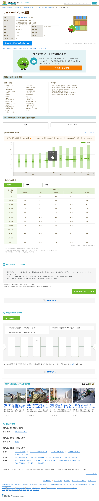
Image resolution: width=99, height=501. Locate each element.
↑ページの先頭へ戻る (91, 474)
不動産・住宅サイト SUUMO (10, 7)
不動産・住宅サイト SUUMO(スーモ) (11, 484)
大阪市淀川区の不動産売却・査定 (17, 43)
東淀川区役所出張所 (21, 432)
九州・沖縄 (36, 490)
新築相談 (28, 488)
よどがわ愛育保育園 (57, 452)
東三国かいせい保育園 (21, 454)
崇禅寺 (17, 442)
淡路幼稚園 (41, 463)
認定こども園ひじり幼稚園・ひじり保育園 (27, 460)
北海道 (3, 490)
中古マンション (71, 484)
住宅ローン (43, 488)
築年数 (27, 185)
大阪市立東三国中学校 (38, 457)
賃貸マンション (30, 484)
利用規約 (67, 481)
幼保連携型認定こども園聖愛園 (24, 463)
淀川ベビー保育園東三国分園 (38, 452)
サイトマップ (58, 481)
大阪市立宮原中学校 (71, 457)
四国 (28, 490)
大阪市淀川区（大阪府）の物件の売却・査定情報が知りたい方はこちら (24, 48)
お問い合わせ (92, 481)
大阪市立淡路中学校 (55, 457)
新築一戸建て (79, 484)
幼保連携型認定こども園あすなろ (69, 460)
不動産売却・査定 (20, 488)
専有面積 (8, 185)
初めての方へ (47, 481)
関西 (24, 490)
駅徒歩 (46, 185)
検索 (95, 3)
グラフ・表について (89, 132)
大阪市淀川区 (49, 7)
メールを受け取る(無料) (61, 68)
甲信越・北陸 (15, 490)
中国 (31, 490)
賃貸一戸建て (46, 484)
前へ (4, 347)
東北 (7, 490)
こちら (72, 364)
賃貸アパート (38, 484)
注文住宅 (4, 488)
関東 (10, 490)
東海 (21, 490)
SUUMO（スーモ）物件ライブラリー (16, 3)
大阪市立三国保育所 (74, 452)
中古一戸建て (87, 484)
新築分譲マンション (61, 484)
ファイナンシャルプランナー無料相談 (67, 488)
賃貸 (24, 484)
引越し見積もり (36, 488)
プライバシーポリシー (79, 481)
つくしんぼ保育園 (20, 452)
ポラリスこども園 (50, 460)
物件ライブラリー (51, 488)
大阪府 (41, 7)
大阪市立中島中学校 (21, 457)
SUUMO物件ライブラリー (29, 7)
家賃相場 (53, 484)
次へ (94, 347)
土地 (93, 484)
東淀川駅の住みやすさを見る (84, 291)
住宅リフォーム (11, 488)
